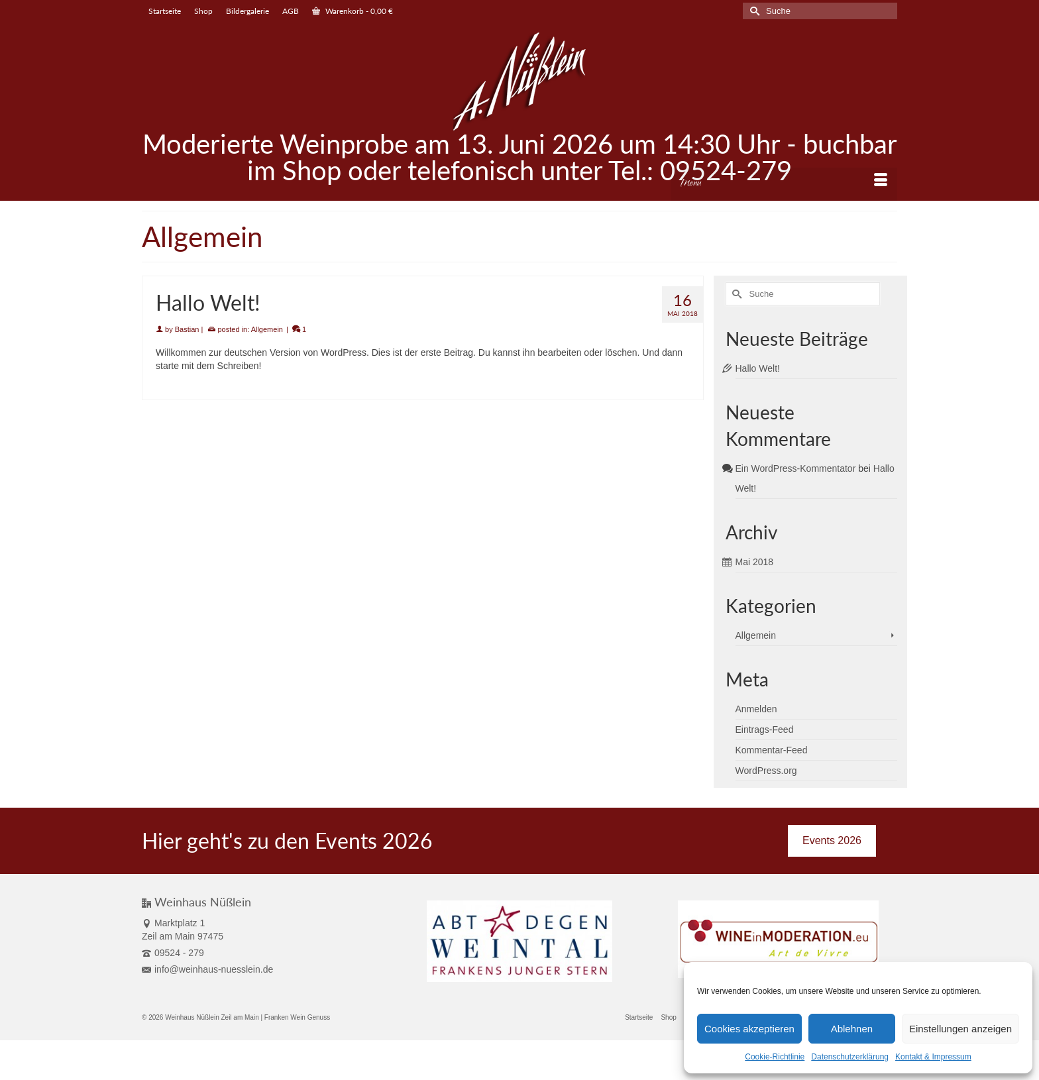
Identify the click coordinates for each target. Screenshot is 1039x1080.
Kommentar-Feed (772, 750)
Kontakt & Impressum (933, 1056)
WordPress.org (766, 770)
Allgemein (267, 329)
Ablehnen (852, 1028)
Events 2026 (831, 840)
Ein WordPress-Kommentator (796, 468)
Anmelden (756, 709)
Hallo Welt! (758, 368)
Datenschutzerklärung (850, 1056)
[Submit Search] (753, 11)
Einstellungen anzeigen (960, 1028)
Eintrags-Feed (765, 729)
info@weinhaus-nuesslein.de (207, 969)
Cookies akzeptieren (749, 1028)
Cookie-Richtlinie (774, 1056)
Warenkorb (352, 11)
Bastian (187, 329)
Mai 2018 (755, 562)
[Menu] (784, 184)
